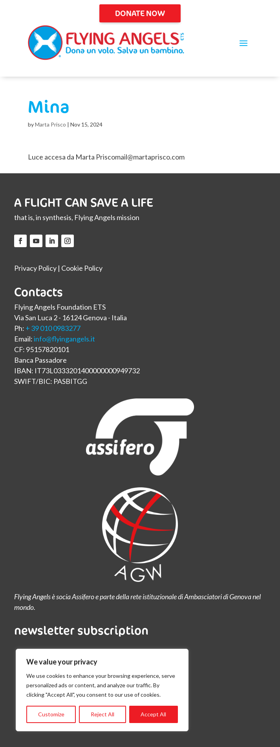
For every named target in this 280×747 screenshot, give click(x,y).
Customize (51, 714)
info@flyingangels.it (64, 338)
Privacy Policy (35, 268)
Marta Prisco (50, 124)
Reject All (102, 714)
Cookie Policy (81, 268)
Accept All (153, 714)
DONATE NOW (140, 13)
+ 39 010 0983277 (53, 328)
